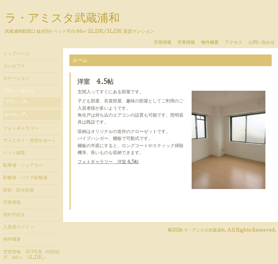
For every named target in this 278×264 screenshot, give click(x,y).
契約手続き (14, 215)
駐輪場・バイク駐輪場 (25, 178)
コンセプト (14, 66)
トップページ (16, 54)
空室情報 (165, 42)
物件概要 (212, 42)
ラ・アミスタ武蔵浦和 (62, 19)
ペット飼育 (14, 153)
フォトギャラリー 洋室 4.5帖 (108, 162)
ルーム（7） (17, 115)
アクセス (236, 42)
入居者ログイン (18, 227)
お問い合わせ (261, 42)
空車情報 (188, 42)
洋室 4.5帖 (95, 82)
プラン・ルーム (18, 91)
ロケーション (16, 78)
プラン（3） (17, 102)
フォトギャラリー (20, 128)
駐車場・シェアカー (23, 165)
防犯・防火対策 (18, 190)
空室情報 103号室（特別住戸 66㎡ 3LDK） (31, 255)
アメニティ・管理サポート (29, 141)
